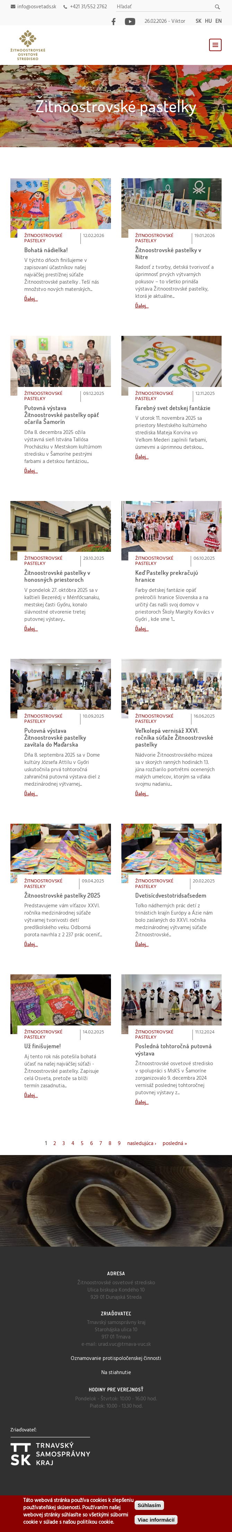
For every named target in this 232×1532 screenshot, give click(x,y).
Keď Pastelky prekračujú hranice (166, 576)
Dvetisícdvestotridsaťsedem (170, 895)
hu (208, 21)
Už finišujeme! (42, 1046)
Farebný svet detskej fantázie (172, 408)
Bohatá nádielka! (46, 250)
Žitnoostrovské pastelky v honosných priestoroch (57, 576)
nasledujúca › (141, 1143)
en (218, 21)
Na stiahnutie (116, 1373)
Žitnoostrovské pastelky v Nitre (168, 253)
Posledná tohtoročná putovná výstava (173, 1049)
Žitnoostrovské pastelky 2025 (62, 895)
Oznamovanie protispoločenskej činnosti (116, 1358)
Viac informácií (156, 1520)
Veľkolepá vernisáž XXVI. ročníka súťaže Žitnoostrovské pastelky (174, 738)
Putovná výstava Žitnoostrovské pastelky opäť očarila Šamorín (61, 415)
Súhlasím (149, 1505)
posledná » (175, 1143)
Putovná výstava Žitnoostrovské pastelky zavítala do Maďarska (55, 738)
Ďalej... (31, 298)
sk (198, 21)
